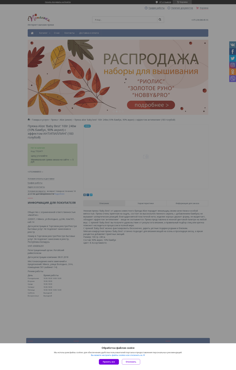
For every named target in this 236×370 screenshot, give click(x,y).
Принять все (109, 362)
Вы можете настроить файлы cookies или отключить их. (117, 355)
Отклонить (131, 362)
